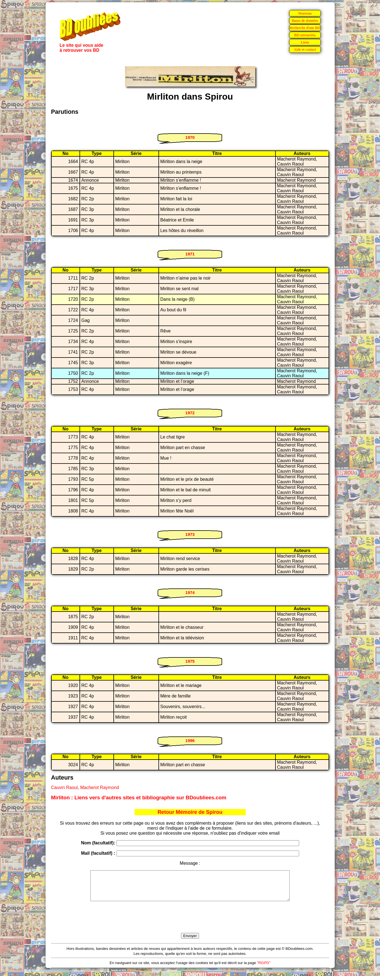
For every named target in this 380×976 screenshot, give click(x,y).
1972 (190, 412)
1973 (190, 534)
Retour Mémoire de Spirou (190, 812)
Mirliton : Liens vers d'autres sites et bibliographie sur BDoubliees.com (139, 797)
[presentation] (190, 923)
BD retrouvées (305, 35)
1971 (190, 254)
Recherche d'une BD (305, 28)
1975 (190, 661)
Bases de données (305, 20)
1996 (190, 740)
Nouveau (305, 13)
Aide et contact (305, 49)
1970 (190, 137)
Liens (305, 42)
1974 (190, 592)
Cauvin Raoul (64, 787)
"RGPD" (263, 969)
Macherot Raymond (99, 787)
